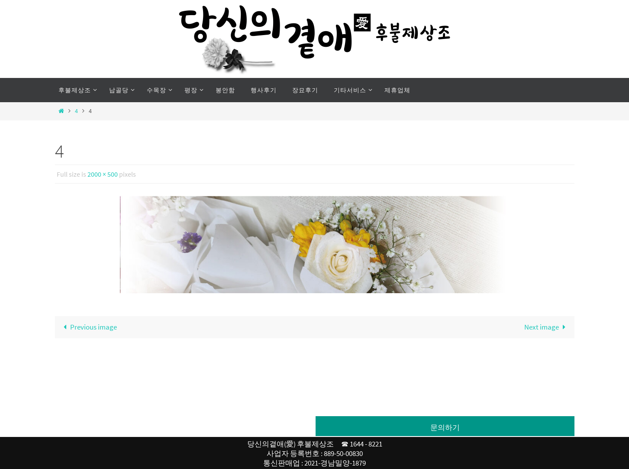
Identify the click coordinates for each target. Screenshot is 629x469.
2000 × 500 (102, 174)
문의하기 (445, 427)
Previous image (88, 327)
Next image (546, 327)
